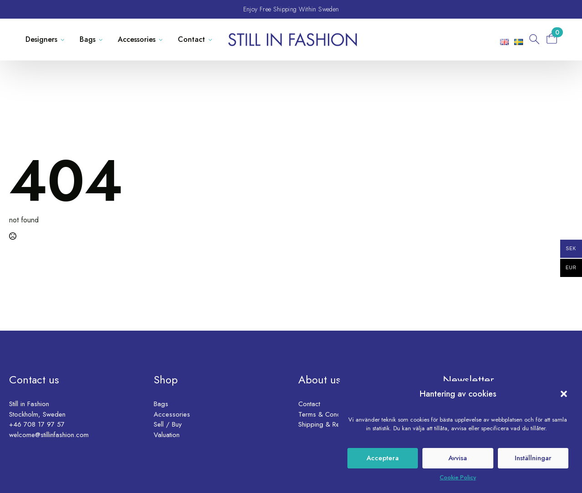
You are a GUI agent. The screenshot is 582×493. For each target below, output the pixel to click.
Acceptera (382, 458)
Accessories (137, 39)
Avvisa (457, 458)
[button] (563, 393)
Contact (191, 39)
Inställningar (533, 458)
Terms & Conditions (327, 414)
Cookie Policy (458, 477)
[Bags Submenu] (102, 39)
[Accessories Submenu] (163, 39)
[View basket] (555, 38)
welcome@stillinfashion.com (49, 435)
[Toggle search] (533, 39)
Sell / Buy (168, 424)
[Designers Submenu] (64, 39)
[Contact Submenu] (212, 39)
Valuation (167, 435)
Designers (41, 39)
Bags (87, 39)
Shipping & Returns (325, 424)
